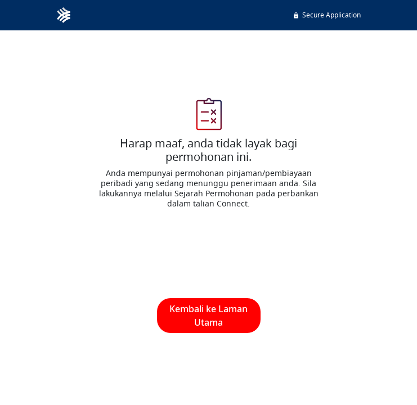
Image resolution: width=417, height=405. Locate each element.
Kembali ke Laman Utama (208, 315)
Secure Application (326, 15)
